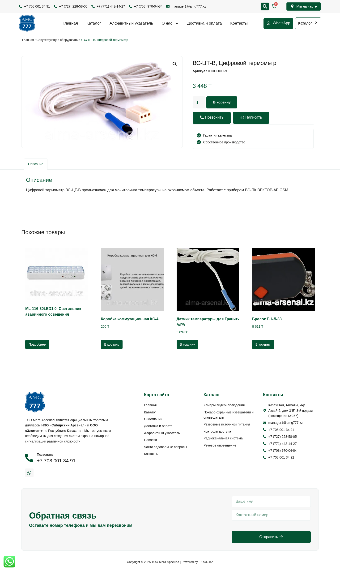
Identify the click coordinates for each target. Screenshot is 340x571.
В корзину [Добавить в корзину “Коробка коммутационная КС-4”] (111, 344)
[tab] (35, 164)
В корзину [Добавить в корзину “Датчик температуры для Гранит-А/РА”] (187, 344)
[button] (265, 6)
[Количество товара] (199, 102)
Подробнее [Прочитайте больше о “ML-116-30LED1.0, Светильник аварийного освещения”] (37, 344)
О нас (170, 23)
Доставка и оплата (204, 23)
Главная (70, 23)
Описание (35, 164)
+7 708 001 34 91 (56, 460)
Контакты (238, 23)
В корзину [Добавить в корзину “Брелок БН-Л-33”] (263, 344)
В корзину (223, 102)
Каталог (93, 23)
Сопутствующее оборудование (58, 40)
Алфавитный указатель (131, 23)
